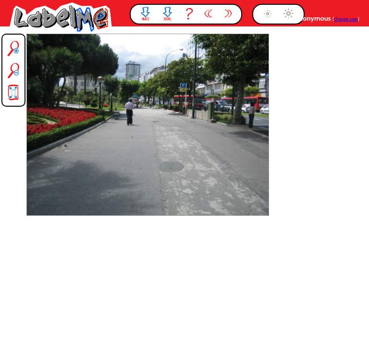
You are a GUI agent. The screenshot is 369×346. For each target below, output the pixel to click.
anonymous (313, 18)
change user (346, 19)
